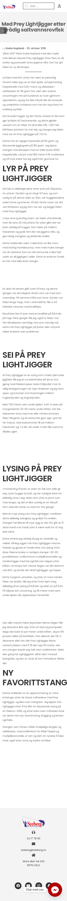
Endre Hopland (15, 48)
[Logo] (9, 6)
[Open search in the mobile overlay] (38, 6)
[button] (3, 30)
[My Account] (59, 6)
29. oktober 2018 (36, 48)
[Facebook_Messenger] (55, 890)
